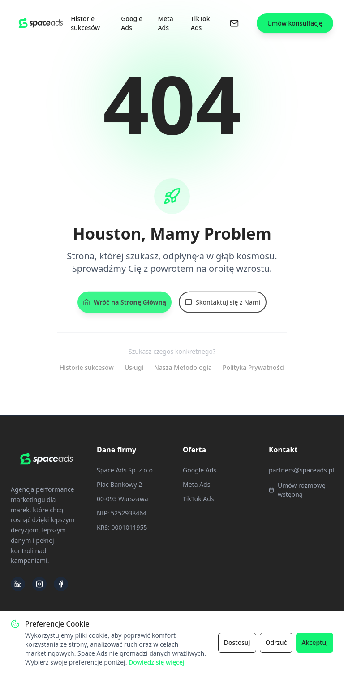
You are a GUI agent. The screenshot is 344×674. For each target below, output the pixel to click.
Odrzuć (276, 642)
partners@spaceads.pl (301, 470)
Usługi (134, 367)
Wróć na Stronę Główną (124, 304)
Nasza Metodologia (183, 367)
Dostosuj (237, 642)
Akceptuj (314, 642)
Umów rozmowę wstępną (297, 489)
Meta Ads (165, 23)
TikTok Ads (200, 23)
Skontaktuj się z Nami (222, 304)
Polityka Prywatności (253, 367)
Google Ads (131, 23)
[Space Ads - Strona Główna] (41, 23)
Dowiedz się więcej (157, 662)
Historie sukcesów (85, 23)
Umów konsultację (294, 23)
